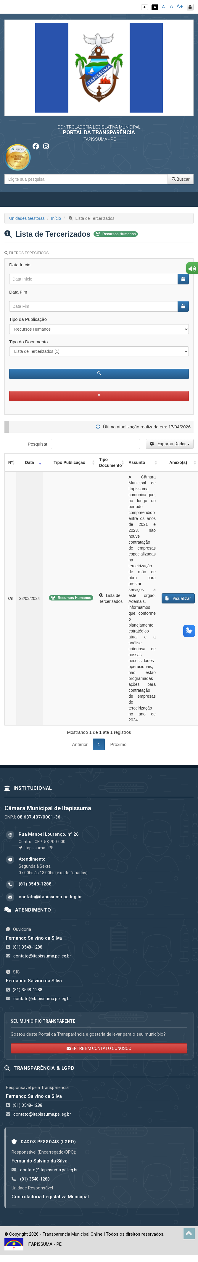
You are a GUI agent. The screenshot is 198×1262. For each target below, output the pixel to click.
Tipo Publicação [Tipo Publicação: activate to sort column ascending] (69, 462)
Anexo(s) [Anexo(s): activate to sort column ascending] (178, 462)
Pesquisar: (84, 444)
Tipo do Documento (28, 341)
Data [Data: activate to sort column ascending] (29, 462)
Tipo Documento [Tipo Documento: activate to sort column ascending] (110, 462)
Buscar (181, 179)
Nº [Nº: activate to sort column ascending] (10, 462)
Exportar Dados (170, 443)
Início (56, 218)
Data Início (19, 264)
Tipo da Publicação (28, 319)
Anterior (80, 744)
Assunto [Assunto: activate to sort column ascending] (136, 462)
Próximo (118, 744)
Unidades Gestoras (27, 218)
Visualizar (178, 598)
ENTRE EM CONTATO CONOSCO (99, 1048)
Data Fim (18, 291)
